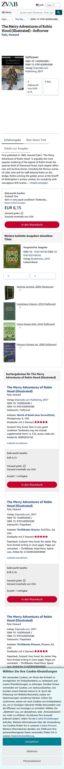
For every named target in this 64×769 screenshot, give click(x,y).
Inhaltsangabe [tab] (12, 140)
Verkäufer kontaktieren (17, 443)
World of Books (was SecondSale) (36, 415)
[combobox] (36, 12)
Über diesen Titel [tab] (36, 140)
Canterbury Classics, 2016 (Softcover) (36, 304)
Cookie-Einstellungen (47, 718)
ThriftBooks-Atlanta (28, 529)
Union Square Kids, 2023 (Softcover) (36, 324)
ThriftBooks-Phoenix (28, 644)
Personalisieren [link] (32, 760)
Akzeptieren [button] (32, 741)
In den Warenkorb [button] (32, 224)
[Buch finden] (58, 12)
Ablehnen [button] (32, 751)
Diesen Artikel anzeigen (15, 203)
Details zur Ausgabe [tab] (16, 148)
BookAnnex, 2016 (40, 258)
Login (49, 5)
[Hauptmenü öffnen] (7, 12)
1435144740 (41, 251)
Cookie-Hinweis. (48, 725)
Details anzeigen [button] (39, 182)
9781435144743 (32, 255)
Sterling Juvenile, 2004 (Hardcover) (35, 286)
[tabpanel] (31, 169)
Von (34, 86)
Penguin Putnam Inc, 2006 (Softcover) (37, 344)
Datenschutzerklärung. (23, 735)
